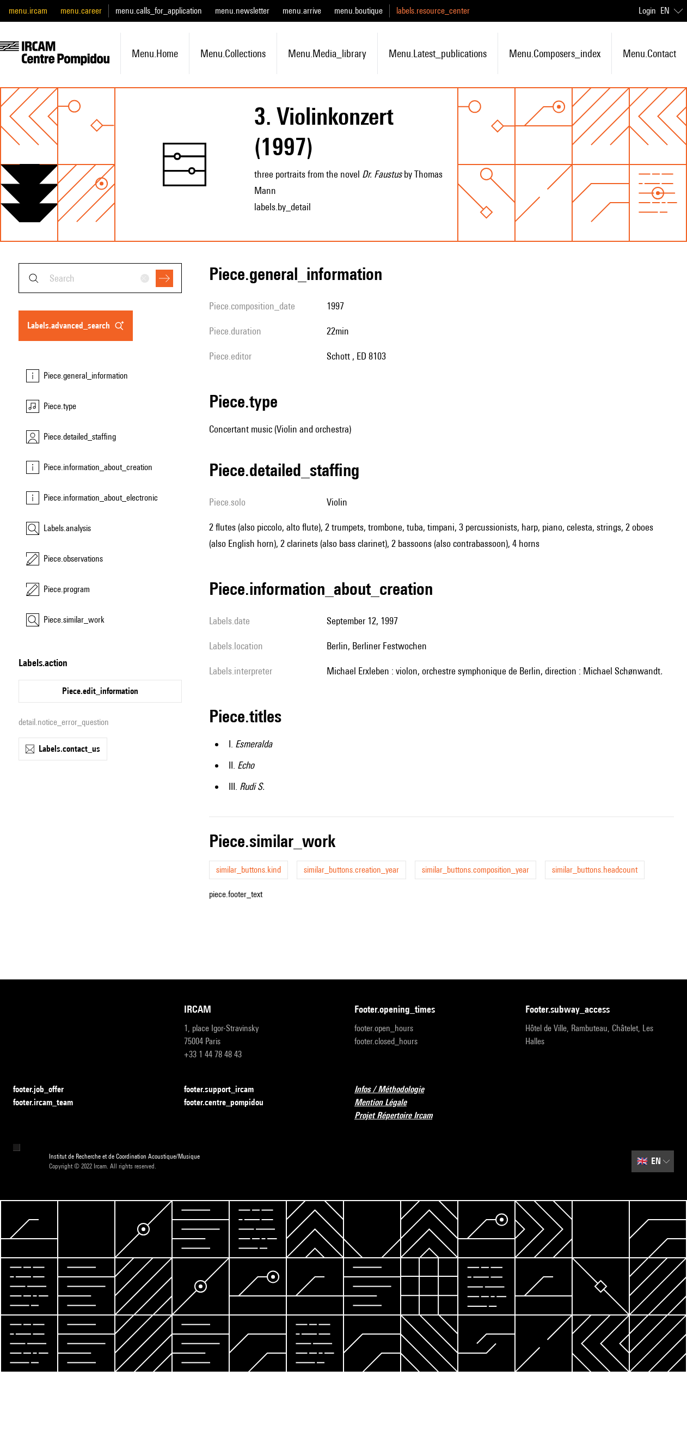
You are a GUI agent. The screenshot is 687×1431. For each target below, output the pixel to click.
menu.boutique (358, 10)
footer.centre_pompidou (230, 1103)
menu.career (81, 10)
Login (647, 10)
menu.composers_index (554, 53)
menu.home (155, 53)
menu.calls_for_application (158, 10)
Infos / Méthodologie (395, 1089)
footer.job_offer (45, 1089)
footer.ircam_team (49, 1103)
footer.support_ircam (225, 1089)
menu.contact (649, 53)
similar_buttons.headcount (594, 869)
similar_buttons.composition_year (475, 869)
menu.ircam (28, 10)
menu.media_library (327, 53)
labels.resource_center (433, 10)
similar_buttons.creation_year (351, 869)
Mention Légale (387, 1103)
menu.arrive (302, 10)
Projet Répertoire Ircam (399, 1116)
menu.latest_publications (438, 53)
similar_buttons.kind (248, 869)
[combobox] (100, 278)
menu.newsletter (242, 10)
